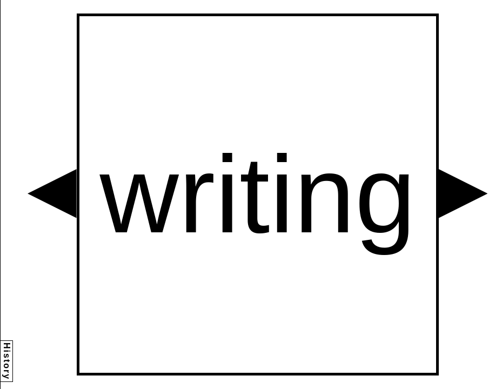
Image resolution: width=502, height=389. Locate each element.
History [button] (6, 361)
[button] (52, 193)
